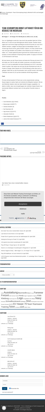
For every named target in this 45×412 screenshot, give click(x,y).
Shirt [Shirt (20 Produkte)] (28, 301)
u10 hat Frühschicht (31, 152)
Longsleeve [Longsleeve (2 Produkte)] (26, 298)
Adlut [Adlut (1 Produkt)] (2, 293)
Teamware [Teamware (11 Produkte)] (37, 304)
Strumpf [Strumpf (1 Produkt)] (2, 304)
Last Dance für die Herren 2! (8, 233)
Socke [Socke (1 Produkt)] (38, 301)
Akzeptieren (23, 204)
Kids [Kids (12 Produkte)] (39, 295)
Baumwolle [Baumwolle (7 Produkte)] (22, 293)
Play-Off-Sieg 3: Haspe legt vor (9, 245)
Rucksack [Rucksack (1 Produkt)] (3, 301)
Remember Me (14, 388)
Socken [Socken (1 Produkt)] (42, 301)
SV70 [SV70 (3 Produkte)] (10, 304)
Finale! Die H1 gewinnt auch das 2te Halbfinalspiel (14, 236)
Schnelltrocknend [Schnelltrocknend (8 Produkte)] (13, 301)
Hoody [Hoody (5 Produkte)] (21, 296)
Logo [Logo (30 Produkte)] (20, 298)
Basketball (9, 12)
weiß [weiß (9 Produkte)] (22, 307)
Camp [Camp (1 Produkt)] (32, 293)
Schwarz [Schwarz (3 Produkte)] (23, 301)
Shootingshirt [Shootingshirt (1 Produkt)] (34, 301)
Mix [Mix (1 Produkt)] (30, 298)
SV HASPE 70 (17, 409)
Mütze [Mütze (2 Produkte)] (33, 298)
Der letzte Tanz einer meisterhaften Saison (15, 183)
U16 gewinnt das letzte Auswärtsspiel (11, 242)
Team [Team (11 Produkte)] (29, 304)
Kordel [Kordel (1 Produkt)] (10, 298)
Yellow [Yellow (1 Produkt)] (29, 307)
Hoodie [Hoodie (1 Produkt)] (17, 295)
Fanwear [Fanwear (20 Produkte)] (38, 292)
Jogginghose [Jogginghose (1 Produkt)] (30, 295)
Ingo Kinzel (6, 33)
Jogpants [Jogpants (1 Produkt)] (35, 295)
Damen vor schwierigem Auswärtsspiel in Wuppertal (14, 247)
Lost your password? (7, 392)
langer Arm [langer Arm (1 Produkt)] (14, 298)
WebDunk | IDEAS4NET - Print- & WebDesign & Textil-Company (24, 406)
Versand (11, 321)
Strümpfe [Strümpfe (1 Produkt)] (7, 304)
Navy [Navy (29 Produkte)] (38, 298)
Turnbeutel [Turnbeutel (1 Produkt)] (17, 307)
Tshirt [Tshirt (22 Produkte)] (12, 306)
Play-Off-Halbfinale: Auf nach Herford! (11, 253)
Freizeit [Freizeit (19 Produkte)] (5, 295)
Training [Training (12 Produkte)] (5, 307)
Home (2, 12)
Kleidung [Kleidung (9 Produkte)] (5, 298)
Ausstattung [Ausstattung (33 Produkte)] (11, 292)
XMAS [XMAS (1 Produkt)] (25, 307)
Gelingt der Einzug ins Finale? (9, 239)
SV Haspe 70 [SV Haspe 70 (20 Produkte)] (20, 304)
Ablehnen (22, 209)
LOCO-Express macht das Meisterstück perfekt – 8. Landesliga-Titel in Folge (21, 256)
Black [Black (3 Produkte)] (29, 293)
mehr (23, 214)
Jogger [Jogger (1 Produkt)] (25, 295)
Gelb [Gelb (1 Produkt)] (10, 295)
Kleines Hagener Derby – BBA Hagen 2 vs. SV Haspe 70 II (16, 250)
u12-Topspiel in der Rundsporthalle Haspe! (13, 149)
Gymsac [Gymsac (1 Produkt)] (13, 295)
